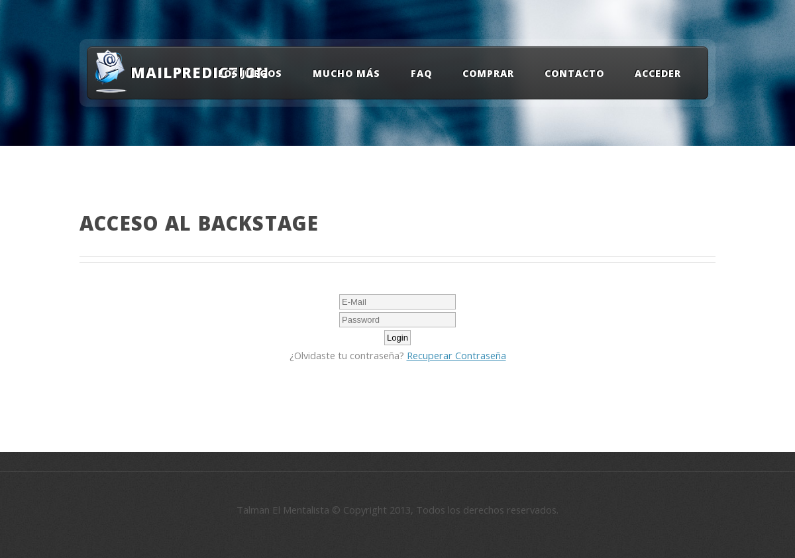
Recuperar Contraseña (456, 355)
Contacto (574, 73)
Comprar (488, 73)
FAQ (421, 73)
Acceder (658, 73)
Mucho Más (346, 73)
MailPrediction (191, 72)
